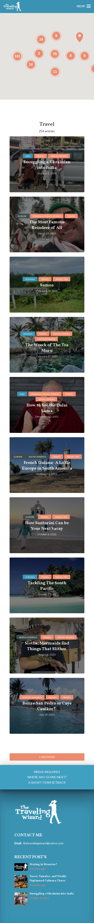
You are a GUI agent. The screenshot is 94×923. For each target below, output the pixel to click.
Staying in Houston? (43, 864)
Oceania (30, 279)
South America (37, 456)
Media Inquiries (47, 772)
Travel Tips (61, 279)
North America (28, 637)
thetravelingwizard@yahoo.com (43, 843)
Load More (47, 756)
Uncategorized (46, 339)
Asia (27, 156)
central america (32, 697)
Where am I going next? (47, 777)
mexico (52, 697)
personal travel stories (47, 216)
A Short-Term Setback (47, 782)
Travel (40, 156)
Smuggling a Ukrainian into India (52, 894)
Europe (22, 216)
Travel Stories (59, 156)
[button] (79, 37)
